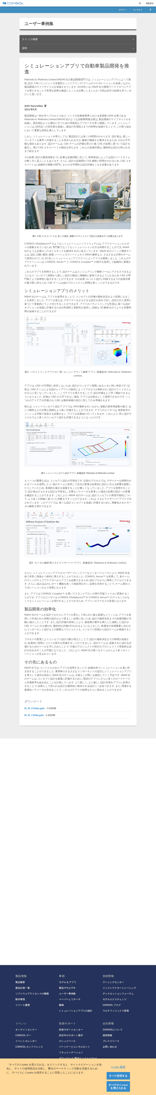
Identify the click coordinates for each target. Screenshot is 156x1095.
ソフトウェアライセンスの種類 (32, 993)
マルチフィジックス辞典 (116, 1010)
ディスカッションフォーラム (118, 993)
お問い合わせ (110, 1046)
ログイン (122, 9)
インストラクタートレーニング (119, 987)
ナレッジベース (67, 1041)
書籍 (61, 1004)
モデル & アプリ (67, 982)
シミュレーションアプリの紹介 (75, 1010)
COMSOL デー (23, 1035)
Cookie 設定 (118, 1067)
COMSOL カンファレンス (29, 1046)
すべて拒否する (118, 1076)
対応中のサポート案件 (71, 1035)
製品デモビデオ (67, 987)
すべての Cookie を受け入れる (118, 1086)
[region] (78, 1076)
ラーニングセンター (113, 982)
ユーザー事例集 (38, 23)
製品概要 (20, 982)
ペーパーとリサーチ (69, 999)
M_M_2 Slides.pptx (34, 708)
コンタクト (138, 9)
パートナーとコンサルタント (74, 1046)
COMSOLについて (113, 1029)
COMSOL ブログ (112, 1004)
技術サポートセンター (71, 1029)
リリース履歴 (22, 1004)
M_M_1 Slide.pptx (34, 715)
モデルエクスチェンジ (115, 999)
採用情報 (107, 1035)
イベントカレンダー (26, 1041)
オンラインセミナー (26, 1029)
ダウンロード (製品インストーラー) (78, 1058)
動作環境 (20, 999)
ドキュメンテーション (71, 1052)
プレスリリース (111, 1041)
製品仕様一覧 (22, 987)
